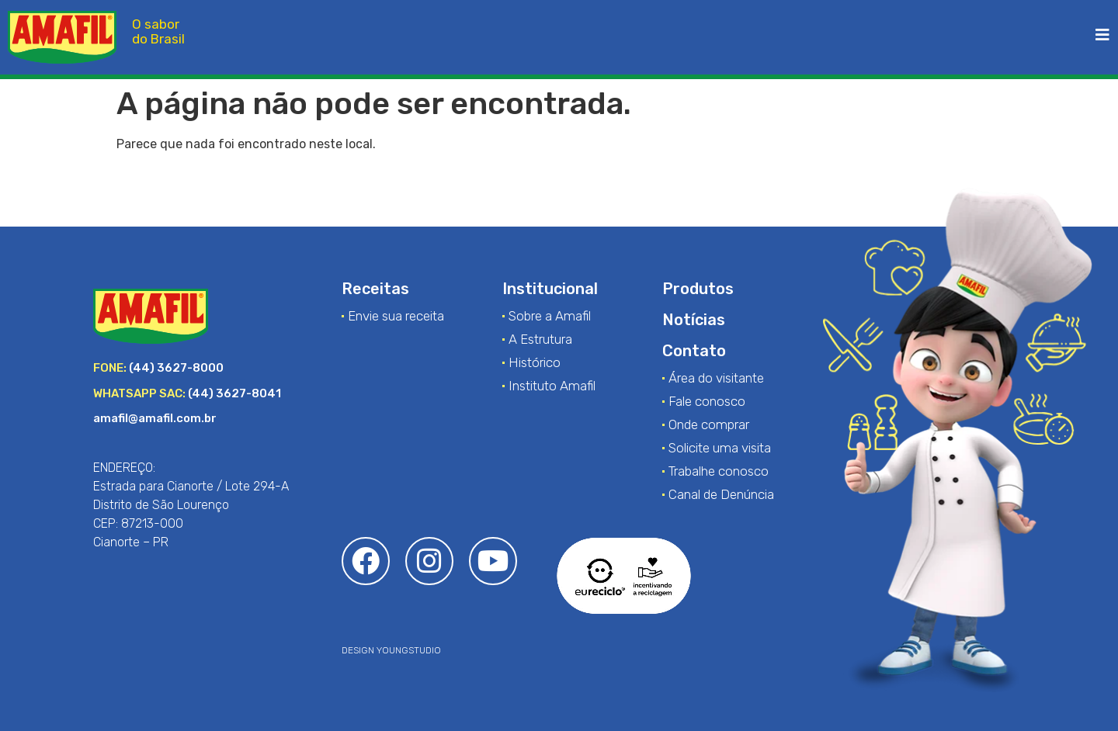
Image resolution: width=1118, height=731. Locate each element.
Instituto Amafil (552, 385)
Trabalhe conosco (718, 471)
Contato (694, 350)
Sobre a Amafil (550, 316)
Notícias (693, 319)
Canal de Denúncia (721, 494)
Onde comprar (708, 424)
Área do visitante (716, 378)
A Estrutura (540, 339)
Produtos (698, 288)
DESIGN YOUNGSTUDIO (391, 650)
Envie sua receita (396, 316)
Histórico (535, 362)
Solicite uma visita (719, 448)
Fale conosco (706, 401)
